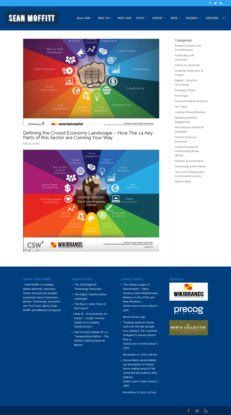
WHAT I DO (104, 18)
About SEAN (83, 18)
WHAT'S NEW (183, 181)
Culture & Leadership (187, 65)
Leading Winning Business (190, 112)
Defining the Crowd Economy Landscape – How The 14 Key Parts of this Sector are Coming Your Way (88, 135)
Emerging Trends (185, 90)
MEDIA (174, 18)
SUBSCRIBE (212, 18)
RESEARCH (192, 18)
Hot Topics (181, 106)
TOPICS (140, 18)
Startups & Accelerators (189, 161)
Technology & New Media (190, 166)
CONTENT (157, 18)
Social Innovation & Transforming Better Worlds (187, 151)
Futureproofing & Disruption (191, 101)
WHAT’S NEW (124, 18)
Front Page (181, 95)
